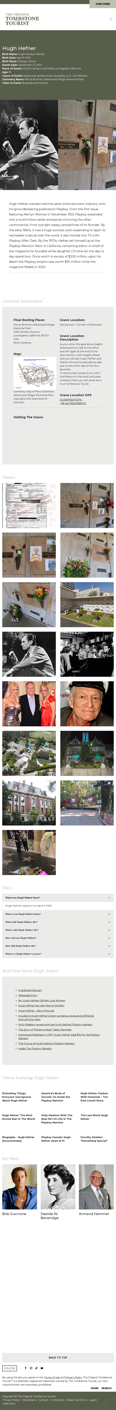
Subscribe (103, 4)
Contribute (57, 1400)
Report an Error (76, 1400)
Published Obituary (30, 990)
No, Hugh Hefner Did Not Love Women (41, 1000)
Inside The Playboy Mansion (35, 1048)
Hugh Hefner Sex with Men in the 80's (41, 1005)
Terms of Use (52, 1377)
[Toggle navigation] (111, 19)
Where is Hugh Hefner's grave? (23, 953)
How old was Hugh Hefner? (20, 937)
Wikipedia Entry (27, 995)
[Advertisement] (58, 1292)
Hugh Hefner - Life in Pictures (36, 1010)
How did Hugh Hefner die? (20, 945)
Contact (43, 1400)
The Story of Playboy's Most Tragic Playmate (45, 1029)
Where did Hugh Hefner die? (21, 930)
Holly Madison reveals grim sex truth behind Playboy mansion (55, 1024)
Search (106, 1388)
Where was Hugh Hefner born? (23, 914)
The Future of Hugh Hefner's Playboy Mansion (46, 1043)
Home (94, 1388)
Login (92, 1400)
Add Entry (9, 1403)
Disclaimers (29, 1400)
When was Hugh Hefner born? (22, 897)
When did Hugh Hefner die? (21, 922)
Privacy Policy (73, 1377)
